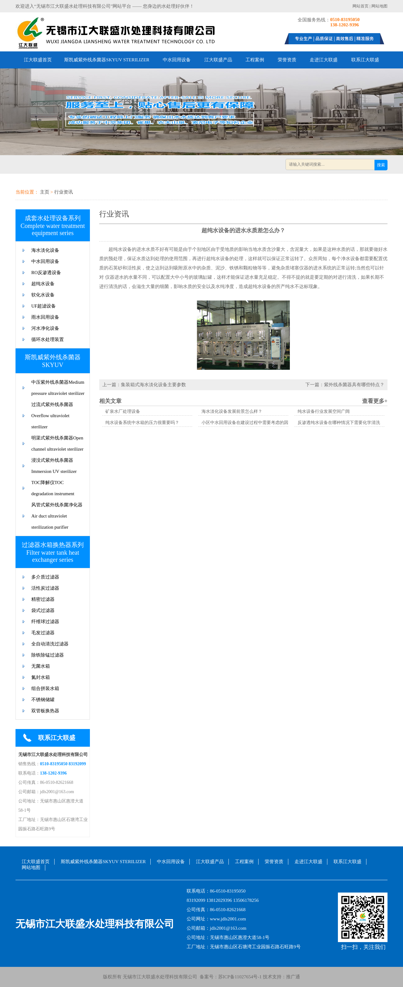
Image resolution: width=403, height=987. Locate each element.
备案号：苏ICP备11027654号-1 (229, 976)
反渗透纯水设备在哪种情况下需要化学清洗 (339, 422)
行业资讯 (63, 192)
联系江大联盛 (365, 59)
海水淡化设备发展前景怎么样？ (232, 411)
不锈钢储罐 (43, 699)
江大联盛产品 (218, 59)
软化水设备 (43, 294)
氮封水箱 (40, 677)
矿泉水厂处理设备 (122, 411)
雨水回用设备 (45, 317)
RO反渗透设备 (46, 272)
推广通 (293, 976)
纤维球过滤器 (45, 621)
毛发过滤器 (43, 632)
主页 (44, 192)
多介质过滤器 (45, 576)
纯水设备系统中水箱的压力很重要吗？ (142, 422)
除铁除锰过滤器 (47, 655)
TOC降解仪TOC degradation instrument (52, 488)
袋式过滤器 (43, 610)
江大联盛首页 (38, 59)
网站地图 (379, 6)
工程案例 (255, 59)
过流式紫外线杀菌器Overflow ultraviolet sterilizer (52, 415)
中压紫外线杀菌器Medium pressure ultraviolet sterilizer (58, 388)
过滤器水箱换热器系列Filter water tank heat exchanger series (53, 552)
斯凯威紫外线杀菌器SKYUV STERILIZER (106, 59)
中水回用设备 (177, 59)
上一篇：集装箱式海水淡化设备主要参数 (144, 384)
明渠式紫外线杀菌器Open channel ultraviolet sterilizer (57, 443)
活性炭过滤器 (45, 588)
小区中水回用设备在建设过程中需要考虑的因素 (247, 422)
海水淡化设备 (45, 250)
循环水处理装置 (47, 339)
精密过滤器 (43, 599)
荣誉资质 (287, 59)
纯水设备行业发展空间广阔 (324, 411)
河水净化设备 (45, 328)
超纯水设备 (43, 283)
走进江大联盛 (324, 59)
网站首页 (360, 6)
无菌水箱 (40, 666)
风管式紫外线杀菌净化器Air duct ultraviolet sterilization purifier (56, 516)
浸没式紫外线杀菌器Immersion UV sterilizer (54, 466)
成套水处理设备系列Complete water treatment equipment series (52, 225)
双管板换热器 (45, 710)
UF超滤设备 (43, 306)
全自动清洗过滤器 (50, 643)
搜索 (381, 165)
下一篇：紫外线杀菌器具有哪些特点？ (344, 384)
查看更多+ (375, 401)
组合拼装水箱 (45, 688)
